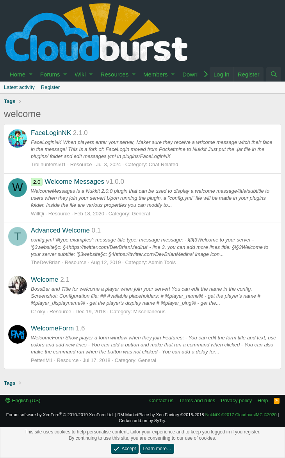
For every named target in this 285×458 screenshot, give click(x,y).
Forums (50, 74)
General (141, 214)
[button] (30, 74)
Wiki (80, 74)
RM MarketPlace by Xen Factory (161, 414)
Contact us (161, 400)
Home (17, 74)
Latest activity (19, 87)
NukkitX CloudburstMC (241, 414)
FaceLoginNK (51, 133)
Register (50, 87)
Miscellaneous (149, 311)
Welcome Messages (67, 181)
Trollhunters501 (48, 164)
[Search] (273, 74)
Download (195, 74)
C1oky (38, 311)
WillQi (37, 214)
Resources (114, 74)
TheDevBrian (46, 262)
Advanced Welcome (60, 230)
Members (155, 74)
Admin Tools (162, 262)
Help (263, 400)
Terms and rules (197, 400)
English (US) (23, 400)
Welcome (45, 279)
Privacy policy (236, 400)
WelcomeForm (52, 328)
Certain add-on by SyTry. (142, 420)
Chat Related (163, 164)
